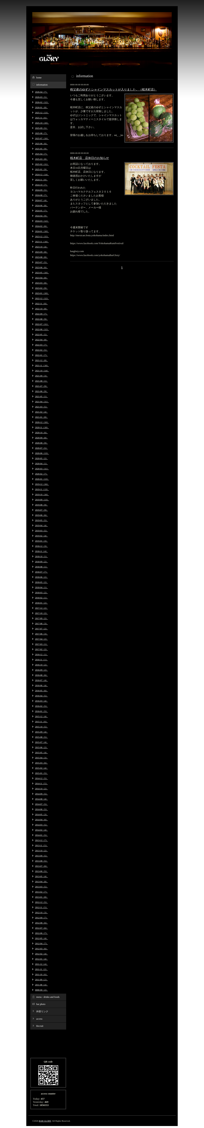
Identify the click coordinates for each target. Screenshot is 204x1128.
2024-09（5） (41, 190)
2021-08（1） (41, 381)
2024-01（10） (42, 231)
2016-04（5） (41, 696)
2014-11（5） (41, 783)
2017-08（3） (41, 623)
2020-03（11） (42, 468)
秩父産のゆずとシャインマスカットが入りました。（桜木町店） (113, 89)
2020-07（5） (41, 448)
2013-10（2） (41, 850)
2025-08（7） (41, 133)
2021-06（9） (41, 391)
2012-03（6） (41, 948)
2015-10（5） (41, 726)
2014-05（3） (41, 814)
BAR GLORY (45, 1121)
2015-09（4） (41, 732)
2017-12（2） (41, 608)
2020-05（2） (41, 458)
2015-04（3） (41, 757)
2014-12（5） (41, 778)
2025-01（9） (41, 169)
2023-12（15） (42, 236)
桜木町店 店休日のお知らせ (89, 158)
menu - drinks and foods (48, 997)
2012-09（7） (41, 917)
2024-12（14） (42, 174)
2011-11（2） (41, 969)
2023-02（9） (41, 288)
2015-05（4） (41, 752)
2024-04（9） (41, 216)
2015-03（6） (41, 763)
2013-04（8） (41, 881)
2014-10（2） (41, 788)
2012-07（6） (41, 928)
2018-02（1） (41, 597)
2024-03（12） (42, 221)
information (42, 84)
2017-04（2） (41, 639)
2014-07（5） (41, 804)
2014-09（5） (41, 794)
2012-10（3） (41, 912)
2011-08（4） (41, 985)
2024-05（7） (41, 210)
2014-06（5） (41, 809)
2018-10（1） (41, 556)
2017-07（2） (41, 628)
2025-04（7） (41, 154)
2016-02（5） (41, 706)
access (39, 1018)
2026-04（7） (41, 92)
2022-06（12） (42, 329)
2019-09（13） (42, 499)
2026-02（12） (42, 102)
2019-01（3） (41, 541)
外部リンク (42, 1011)
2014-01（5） (41, 835)
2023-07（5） (41, 262)
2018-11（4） (41, 551)
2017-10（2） (41, 613)
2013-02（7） (41, 892)
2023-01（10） (42, 293)
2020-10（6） (41, 432)
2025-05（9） (41, 148)
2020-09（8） (41, 437)
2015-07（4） (41, 742)
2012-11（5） (41, 907)
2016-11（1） (41, 659)
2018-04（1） (41, 587)
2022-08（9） (41, 319)
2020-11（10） (42, 427)
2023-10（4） (41, 247)
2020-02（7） (41, 474)
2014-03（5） (41, 825)
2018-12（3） (41, 546)
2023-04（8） (41, 277)
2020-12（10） (42, 422)
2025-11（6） (41, 118)
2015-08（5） (41, 737)
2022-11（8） (41, 303)
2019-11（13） (42, 489)
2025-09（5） (41, 128)
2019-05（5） (41, 520)
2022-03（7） (41, 345)
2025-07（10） (42, 138)
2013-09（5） (41, 855)
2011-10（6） (41, 974)
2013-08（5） (41, 861)
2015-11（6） (41, 721)
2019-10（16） (42, 494)
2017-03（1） (41, 644)
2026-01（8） (41, 107)
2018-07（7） (41, 572)
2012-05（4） (41, 938)
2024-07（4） (41, 200)
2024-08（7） (41, 195)
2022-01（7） (41, 355)
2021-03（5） (41, 407)
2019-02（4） (41, 536)
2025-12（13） (42, 112)
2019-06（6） (41, 515)
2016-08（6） (41, 675)
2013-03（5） (41, 886)
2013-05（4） (41, 876)
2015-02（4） (41, 768)
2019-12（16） (42, 484)
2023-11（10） (42, 241)
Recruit (39, 1026)
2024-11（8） (41, 179)
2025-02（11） (42, 164)
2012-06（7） (41, 933)
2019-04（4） (41, 525)
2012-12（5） (41, 902)
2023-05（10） (42, 272)
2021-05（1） (41, 396)
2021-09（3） (41, 376)
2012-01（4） (41, 959)
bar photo (40, 1004)
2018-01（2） (41, 603)
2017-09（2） (41, 618)
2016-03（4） (41, 701)
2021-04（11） (42, 401)
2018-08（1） (41, 566)
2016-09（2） (41, 670)
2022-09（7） (41, 314)
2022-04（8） (41, 339)
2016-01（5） (41, 711)
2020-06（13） (42, 453)
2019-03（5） (41, 530)
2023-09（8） (41, 252)
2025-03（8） (41, 159)
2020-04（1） (41, 463)
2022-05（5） (41, 334)
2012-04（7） (41, 943)
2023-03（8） (41, 283)
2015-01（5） (41, 773)
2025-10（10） (42, 123)
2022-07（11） (42, 324)
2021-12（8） (41, 360)
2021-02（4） (41, 412)
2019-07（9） (41, 510)
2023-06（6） (41, 267)
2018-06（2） (41, 577)
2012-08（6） (41, 923)
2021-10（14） (42, 370)
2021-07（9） (41, 386)
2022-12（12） (42, 298)
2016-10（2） (41, 665)
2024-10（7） (41, 185)
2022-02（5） (41, 350)
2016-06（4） (41, 685)
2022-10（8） (41, 308)
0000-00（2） (41, 990)
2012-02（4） (41, 954)
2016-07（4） (41, 680)
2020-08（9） (41, 443)
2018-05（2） (41, 582)
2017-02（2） (41, 649)
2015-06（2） (41, 747)
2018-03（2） (41, 592)
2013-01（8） (41, 897)
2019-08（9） (41, 505)
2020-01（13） (42, 479)
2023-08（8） (41, 257)
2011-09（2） (41, 979)
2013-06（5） (41, 871)
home (39, 77)
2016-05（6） (41, 690)
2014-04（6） (41, 819)
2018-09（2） (41, 561)
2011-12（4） (41, 964)
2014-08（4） (41, 799)
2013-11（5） (41, 845)
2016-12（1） (41, 654)
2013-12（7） (41, 840)
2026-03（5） (41, 97)
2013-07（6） (41, 866)
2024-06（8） (41, 205)
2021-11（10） (42, 365)
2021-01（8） (41, 417)
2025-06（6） (41, 143)
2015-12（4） (41, 716)
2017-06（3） (41, 634)
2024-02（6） (41, 226)
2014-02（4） (41, 830)
